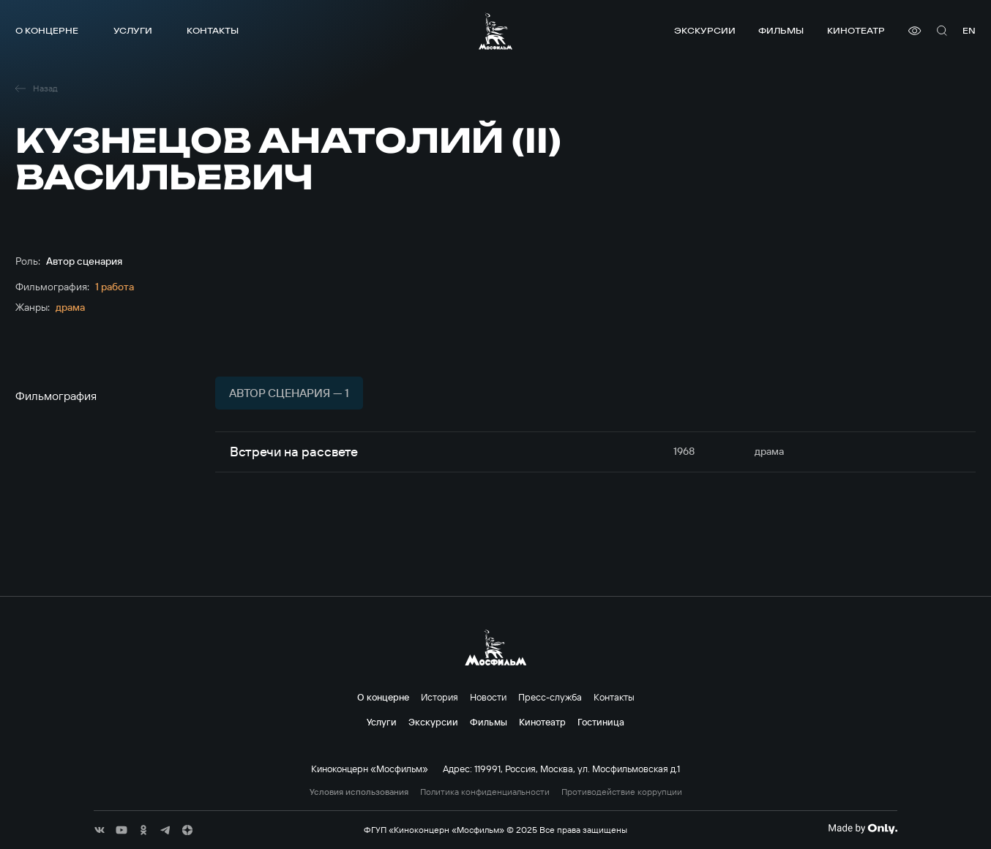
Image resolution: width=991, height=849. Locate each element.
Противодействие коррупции (621, 792)
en (969, 30)
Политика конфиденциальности (485, 792)
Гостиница (600, 722)
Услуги (132, 30)
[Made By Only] (862, 828)
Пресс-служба (550, 697)
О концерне (46, 30)
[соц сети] (99, 830)
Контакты (213, 30)
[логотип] (495, 31)
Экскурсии (705, 30)
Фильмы (781, 30)
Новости (488, 697)
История (439, 697)
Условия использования (359, 792)
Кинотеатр (856, 30)
